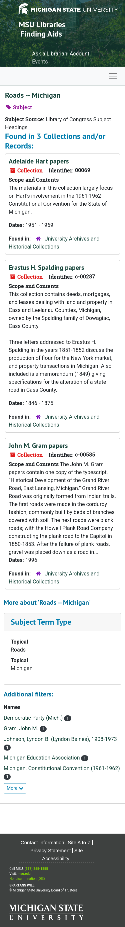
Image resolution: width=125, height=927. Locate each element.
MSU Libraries (42, 24)
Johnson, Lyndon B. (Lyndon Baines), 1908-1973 (60, 739)
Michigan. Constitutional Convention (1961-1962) (62, 768)
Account (79, 54)
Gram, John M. (22, 728)
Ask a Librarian (49, 54)
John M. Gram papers (38, 445)
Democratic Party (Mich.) (34, 718)
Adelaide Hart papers (39, 161)
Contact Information (42, 842)
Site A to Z (79, 842)
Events (40, 61)
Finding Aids (41, 34)
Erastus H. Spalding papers (46, 267)
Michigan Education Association (42, 758)
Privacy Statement (50, 850)
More (15, 788)
